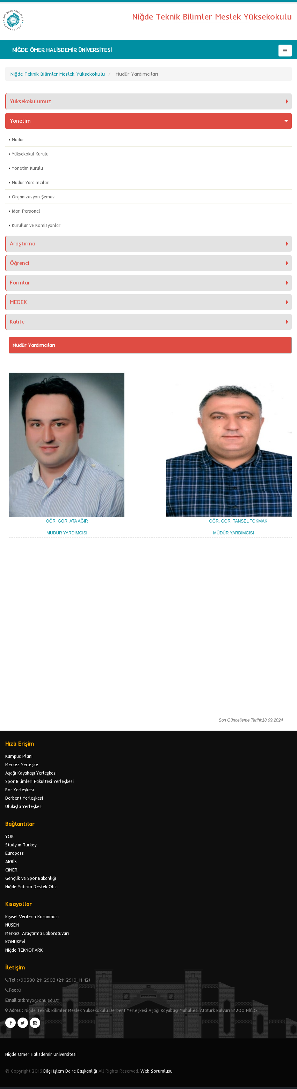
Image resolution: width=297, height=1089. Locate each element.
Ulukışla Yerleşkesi (24, 806)
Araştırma (22, 243)
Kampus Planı (18, 756)
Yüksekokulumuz (30, 101)
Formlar (20, 282)
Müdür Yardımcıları (31, 182)
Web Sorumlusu (156, 1071)
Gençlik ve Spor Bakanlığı (30, 878)
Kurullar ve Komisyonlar (36, 225)
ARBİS (11, 861)
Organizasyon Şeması (34, 196)
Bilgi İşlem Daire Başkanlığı (70, 1071)
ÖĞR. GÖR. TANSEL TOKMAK (238, 521)
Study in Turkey (20, 844)
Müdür (18, 139)
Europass (14, 853)
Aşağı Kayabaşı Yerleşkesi (31, 773)
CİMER (11, 870)
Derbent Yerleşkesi (24, 798)
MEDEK (18, 302)
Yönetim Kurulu (27, 168)
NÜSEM (12, 925)
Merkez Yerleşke (21, 764)
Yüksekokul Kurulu (30, 154)
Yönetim (20, 120)
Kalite (17, 321)
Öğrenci (19, 263)
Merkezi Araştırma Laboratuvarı (37, 933)
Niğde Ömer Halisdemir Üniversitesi (41, 1054)
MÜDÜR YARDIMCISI (67, 533)
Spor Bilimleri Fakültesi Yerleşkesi (39, 781)
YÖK (9, 836)
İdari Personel (26, 211)
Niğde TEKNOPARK (24, 950)
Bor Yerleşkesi (19, 789)
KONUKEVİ (15, 941)
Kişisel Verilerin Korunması (32, 916)
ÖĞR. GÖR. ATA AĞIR (67, 521)
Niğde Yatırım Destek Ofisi (31, 886)
